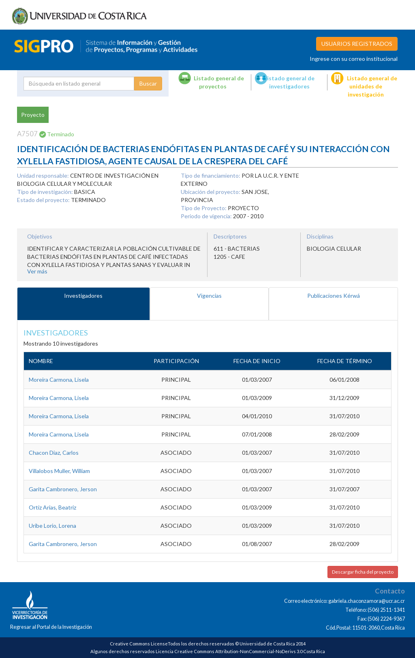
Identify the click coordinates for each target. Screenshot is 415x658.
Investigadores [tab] (83, 295)
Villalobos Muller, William (59, 470)
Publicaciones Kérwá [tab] (333, 295)
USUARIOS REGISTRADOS (356, 43)
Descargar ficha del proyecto (363, 572)
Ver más (37, 271)
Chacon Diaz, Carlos (54, 452)
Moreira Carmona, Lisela (59, 379)
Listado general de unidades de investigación (372, 86)
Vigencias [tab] (209, 295)
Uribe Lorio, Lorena (52, 525)
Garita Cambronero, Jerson (63, 489)
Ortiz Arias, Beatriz (52, 507)
